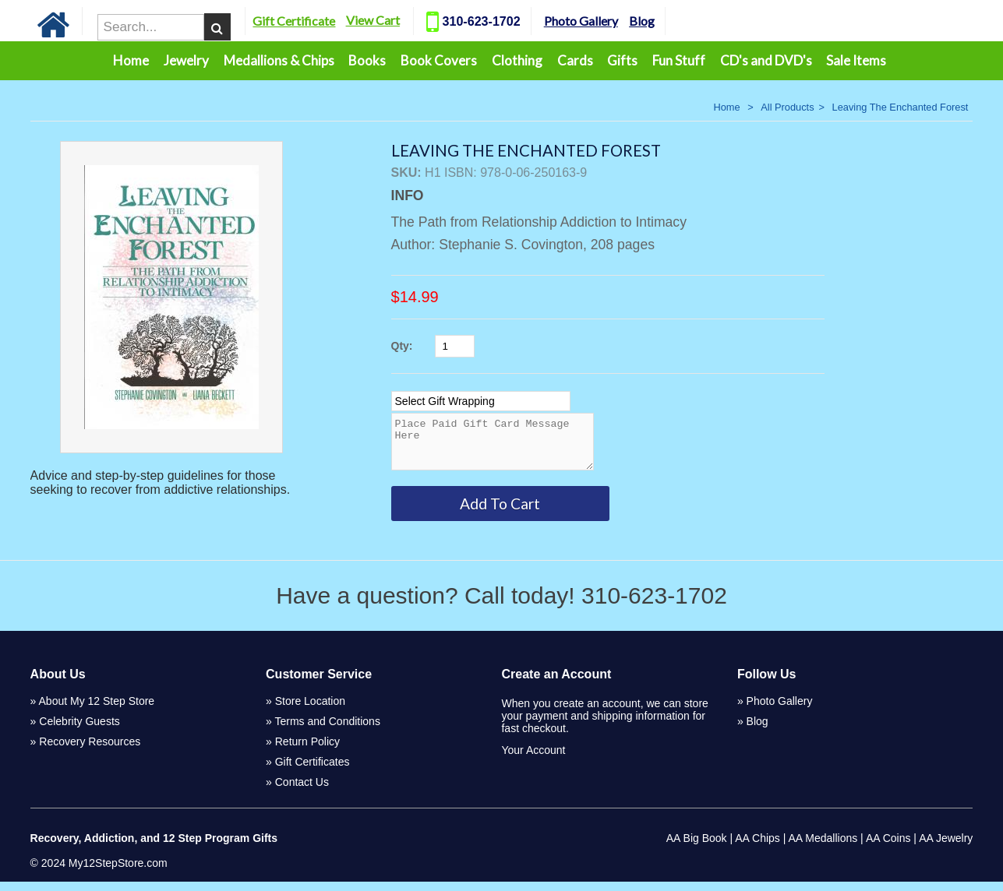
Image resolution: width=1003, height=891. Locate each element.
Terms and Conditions (327, 730)
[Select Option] (480, 401)
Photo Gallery (597, 20)
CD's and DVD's (766, 60)
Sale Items (856, 60)
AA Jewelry (946, 847)
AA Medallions (823, 847)
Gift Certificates (312, 771)
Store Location (310, 710)
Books (367, 60)
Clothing (517, 60)
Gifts (622, 60)
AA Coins (888, 847)
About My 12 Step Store (97, 710)
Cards (575, 60)
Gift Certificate (311, 20)
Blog (658, 20)
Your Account (533, 759)
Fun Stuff (678, 60)
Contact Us (302, 791)
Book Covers (439, 60)
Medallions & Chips (279, 60)
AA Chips (757, 847)
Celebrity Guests (79, 730)
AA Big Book (696, 847)
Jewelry (186, 60)
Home (131, 60)
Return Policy (307, 751)
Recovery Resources (89, 751)
